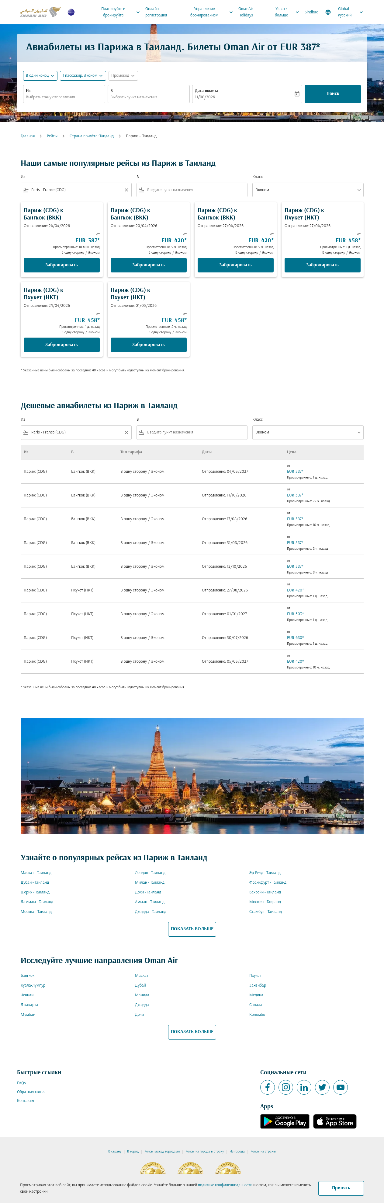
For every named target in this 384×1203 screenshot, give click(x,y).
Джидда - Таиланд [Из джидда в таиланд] (150, 912)
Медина (256, 995)
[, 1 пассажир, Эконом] (80, 75)
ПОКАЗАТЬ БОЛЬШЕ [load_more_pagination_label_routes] (192, 929)
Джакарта (29, 1005)
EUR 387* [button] (300, 47)
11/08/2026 (205, 97)
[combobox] (64, 97)
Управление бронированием (213, 12)
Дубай (140, 985)
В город (133, 1151)
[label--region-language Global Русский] (344, 12)
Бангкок (27, 975)
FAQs (21, 1083)
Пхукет (255, 975)
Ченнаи (27, 995)
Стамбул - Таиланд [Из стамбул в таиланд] (265, 912)
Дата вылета (206, 91)
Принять (341, 1188)
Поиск (333, 93)
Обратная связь (30, 1092)
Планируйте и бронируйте (122, 12)
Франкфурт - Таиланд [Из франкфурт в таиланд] (267, 882)
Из (28, 91)
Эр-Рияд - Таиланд (265, 873)
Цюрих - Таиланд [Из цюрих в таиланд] (35, 892)
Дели (139, 1014)
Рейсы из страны (263, 1151)
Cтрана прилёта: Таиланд (92, 136)
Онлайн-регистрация (156, 12)
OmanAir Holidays (245, 12)
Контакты (25, 1101)
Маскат (141, 975)
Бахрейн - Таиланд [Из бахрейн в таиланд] (265, 892)
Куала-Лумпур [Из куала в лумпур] (33, 985)
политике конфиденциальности (225, 1185)
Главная (28, 136)
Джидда (142, 1005)
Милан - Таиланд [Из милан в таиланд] (149, 882)
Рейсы (52, 136)
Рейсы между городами (162, 1151)
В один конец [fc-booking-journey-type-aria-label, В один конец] (37, 75)
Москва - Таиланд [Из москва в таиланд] (36, 912)
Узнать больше (288, 12)
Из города (237, 1151)
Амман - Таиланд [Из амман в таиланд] (149, 902)
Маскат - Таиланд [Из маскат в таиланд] (36, 873)
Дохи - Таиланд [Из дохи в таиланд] (148, 892)
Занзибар (257, 985)
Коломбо (257, 1014)
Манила (142, 995)
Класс (257, 177)
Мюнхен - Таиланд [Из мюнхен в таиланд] (265, 902)
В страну (114, 1151)
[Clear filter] (126, 190)
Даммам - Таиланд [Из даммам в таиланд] (37, 902)
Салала (255, 1005)
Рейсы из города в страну (204, 1151)
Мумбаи (28, 1014)
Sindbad (311, 12)
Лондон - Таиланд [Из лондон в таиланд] (150, 873)
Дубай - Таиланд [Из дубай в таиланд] (35, 882)
